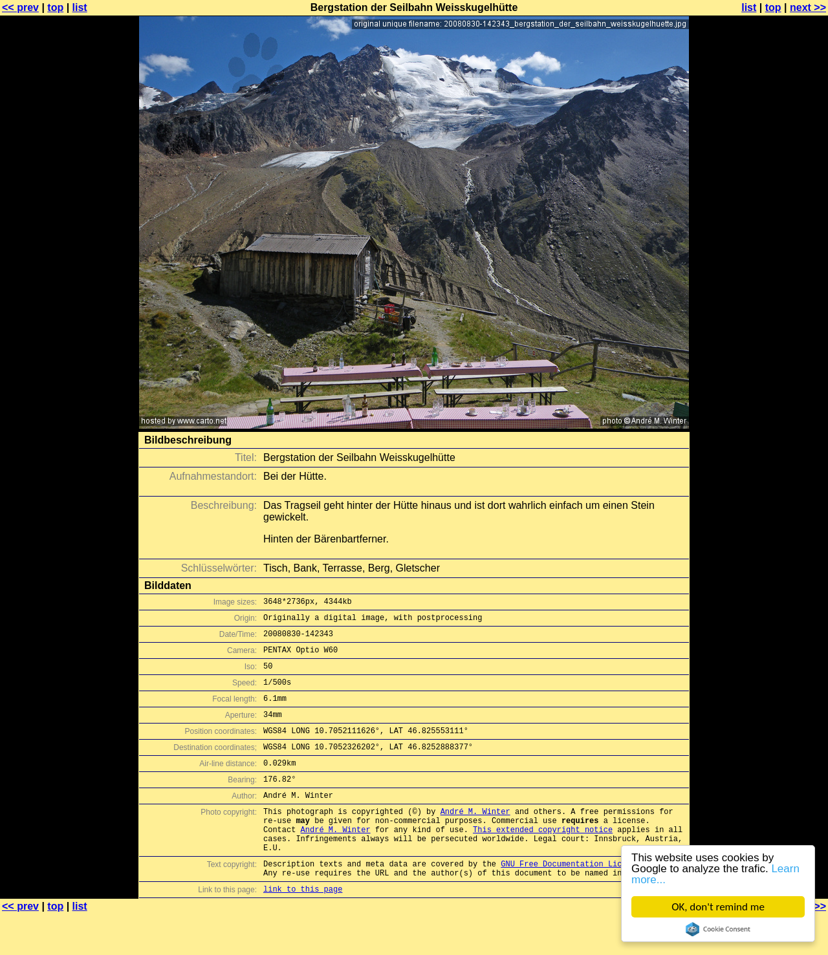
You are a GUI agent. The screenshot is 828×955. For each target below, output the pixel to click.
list (79, 7)
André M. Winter (475, 838)
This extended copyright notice (543, 860)
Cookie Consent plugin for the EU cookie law (718, 929)
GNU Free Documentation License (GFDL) (587, 900)
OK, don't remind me (718, 907)
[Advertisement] (775, 320)
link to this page (302, 929)
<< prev (20, 7)
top (55, 7)
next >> (808, 7)
